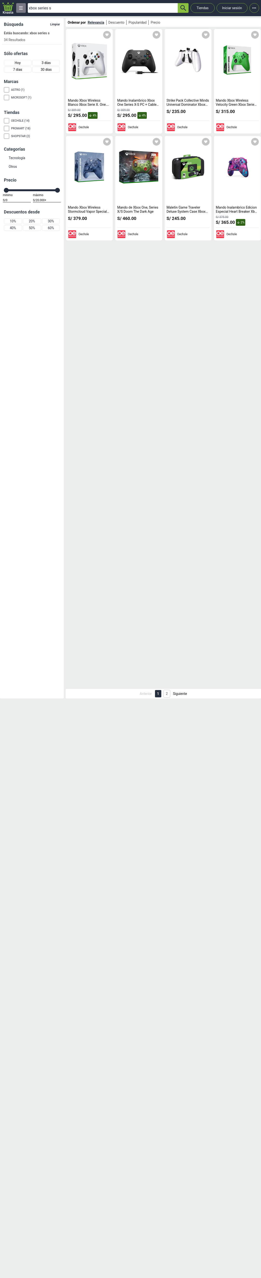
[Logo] (8, 8)
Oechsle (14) (20, 120)
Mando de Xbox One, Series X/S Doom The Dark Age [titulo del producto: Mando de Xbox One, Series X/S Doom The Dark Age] (137, 209)
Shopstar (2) (20, 136)
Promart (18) (20, 128)
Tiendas (203, 8)
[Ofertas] (103, 8)
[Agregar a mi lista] (107, 35)
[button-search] (183, 8)
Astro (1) (18, 90)
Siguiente (180, 694)
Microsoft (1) (21, 97)
